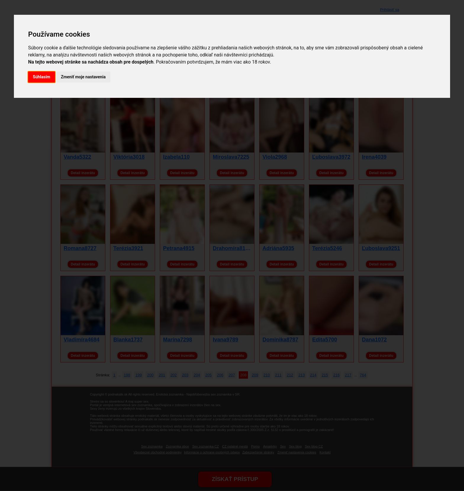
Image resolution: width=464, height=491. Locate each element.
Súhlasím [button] (41, 76)
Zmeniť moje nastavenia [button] (83, 76)
